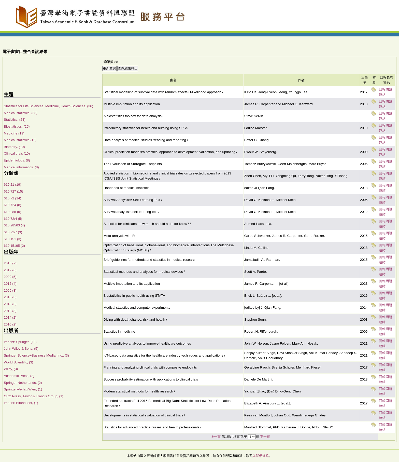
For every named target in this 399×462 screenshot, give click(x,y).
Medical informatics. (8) (21, 167)
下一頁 (265, 437)
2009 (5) (10, 277)
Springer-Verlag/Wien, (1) (23, 389)
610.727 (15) (13, 191)
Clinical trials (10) (17, 153)
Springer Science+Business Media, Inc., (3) (36, 355)
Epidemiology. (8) (17, 160)
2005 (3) (10, 290)
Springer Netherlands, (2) (23, 383)
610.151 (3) (12, 239)
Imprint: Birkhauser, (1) (21, 403)
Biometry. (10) (14, 147)
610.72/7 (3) (13, 232)
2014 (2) (10, 317)
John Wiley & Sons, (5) (21, 348)
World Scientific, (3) (18, 362)
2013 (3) (10, 297)
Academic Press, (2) (19, 376)
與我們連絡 (260, 456)
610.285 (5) (12, 212)
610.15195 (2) (14, 246)
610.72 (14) (12, 198)
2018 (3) (10, 304)
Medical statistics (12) (20, 140)
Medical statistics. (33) (20, 113)
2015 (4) (10, 284)
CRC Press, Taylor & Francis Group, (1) (33, 396)
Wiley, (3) (11, 369)
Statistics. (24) (14, 119)
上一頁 (216, 437)
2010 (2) (10, 324)
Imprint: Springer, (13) (20, 342)
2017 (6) (10, 270)
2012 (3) (10, 311)
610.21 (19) (12, 184)
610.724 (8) (12, 205)
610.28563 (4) (14, 225)
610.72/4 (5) (13, 219)
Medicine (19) (14, 133)
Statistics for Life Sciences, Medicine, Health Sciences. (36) (48, 106)
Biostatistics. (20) (17, 126)
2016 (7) (10, 263)
